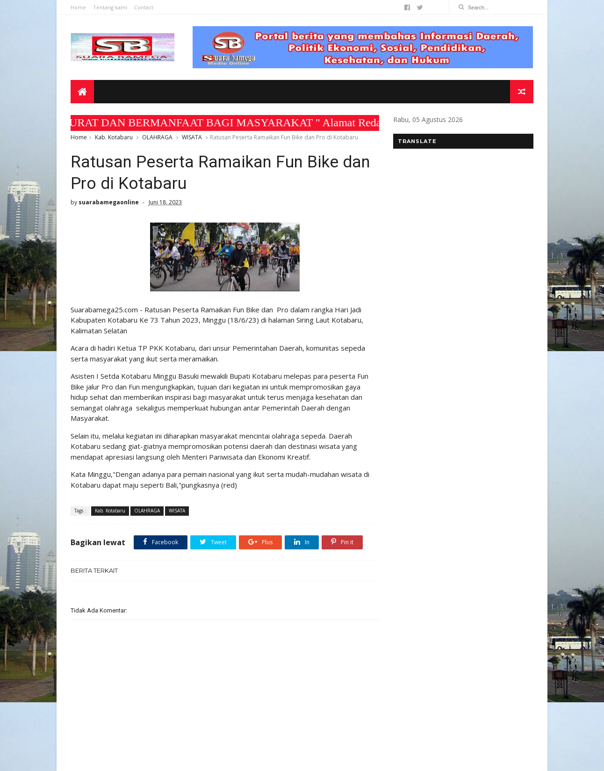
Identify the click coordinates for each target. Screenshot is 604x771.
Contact (143, 7)
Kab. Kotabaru (114, 137)
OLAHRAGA (157, 137)
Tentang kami (110, 7)
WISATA (192, 137)
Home (78, 7)
